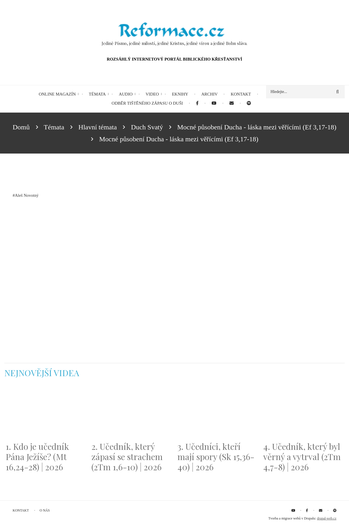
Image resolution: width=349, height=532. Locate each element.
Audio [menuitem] (125, 94)
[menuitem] (197, 103)
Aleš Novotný (27, 195)
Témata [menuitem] (97, 94)
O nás (45, 510)
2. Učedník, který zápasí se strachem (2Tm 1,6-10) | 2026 (127, 456)
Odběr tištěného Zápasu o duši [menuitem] (147, 103)
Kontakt (21, 510)
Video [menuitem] (152, 94)
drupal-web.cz (326, 518)
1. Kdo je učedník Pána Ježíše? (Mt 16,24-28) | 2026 (37, 456)
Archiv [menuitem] (209, 94)
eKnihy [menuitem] (180, 94)
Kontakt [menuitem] (241, 94)
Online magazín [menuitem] (57, 94)
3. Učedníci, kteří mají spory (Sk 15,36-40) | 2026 (215, 456)
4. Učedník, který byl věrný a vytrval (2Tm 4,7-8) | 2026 (302, 456)
